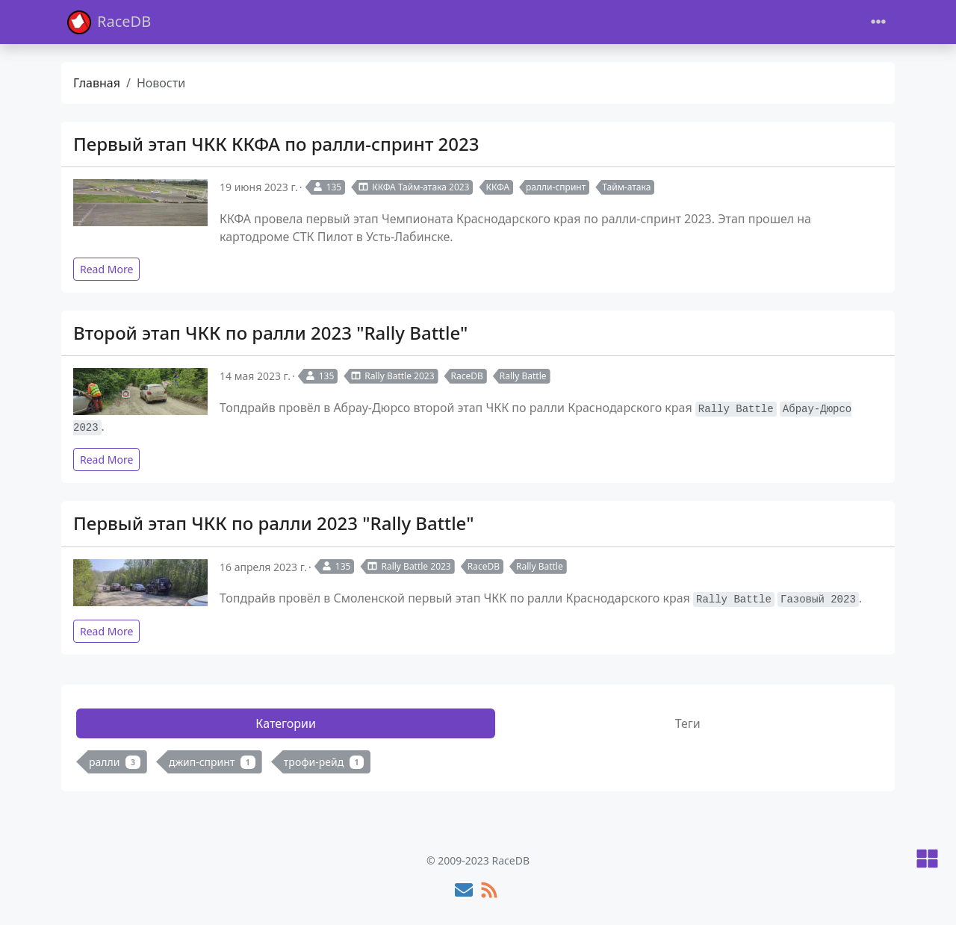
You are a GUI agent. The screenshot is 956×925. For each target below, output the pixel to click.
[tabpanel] (478, 764)
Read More (106, 269)
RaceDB (109, 22)
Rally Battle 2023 (392, 376)
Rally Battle (523, 376)
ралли (114, 762)
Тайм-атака (626, 187)
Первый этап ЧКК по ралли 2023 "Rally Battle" (273, 523)
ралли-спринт (556, 187)
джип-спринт (212, 762)
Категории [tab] (285, 723)
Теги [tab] (688, 723)
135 (327, 187)
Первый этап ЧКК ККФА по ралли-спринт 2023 (276, 143)
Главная (96, 83)
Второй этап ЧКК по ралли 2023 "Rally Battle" (270, 332)
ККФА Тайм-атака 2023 (413, 187)
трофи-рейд (324, 762)
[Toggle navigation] (878, 22)
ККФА (497, 187)
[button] (927, 859)
